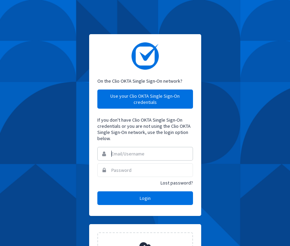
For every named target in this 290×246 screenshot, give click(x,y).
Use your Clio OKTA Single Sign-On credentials (145, 99)
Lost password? (177, 183)
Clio (145, 56)
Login (145, 198)
